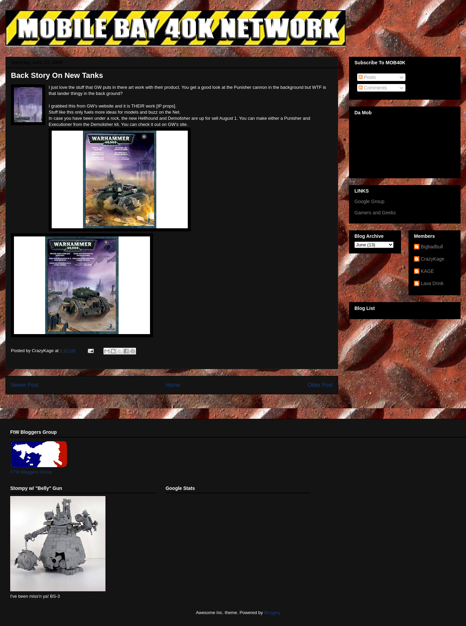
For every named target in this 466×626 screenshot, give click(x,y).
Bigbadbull (432, 246)
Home (173, 385)
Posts (367, 77)
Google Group (369, 201)
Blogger (271, 612)
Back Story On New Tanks (57, 75)
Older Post (320, 385)
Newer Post (24, 385)
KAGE (427, 271)
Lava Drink (432, 283)
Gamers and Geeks (375, 212)
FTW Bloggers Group (31, 472)
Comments (373, 87)
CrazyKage (432, 259)
